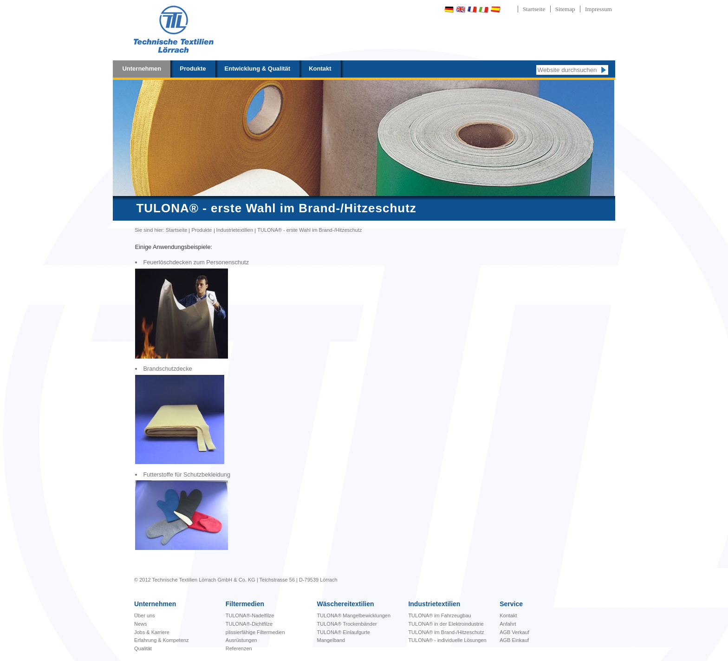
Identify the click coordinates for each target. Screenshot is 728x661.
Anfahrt (508, 624)
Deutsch (449, 9)
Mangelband (331, 640)
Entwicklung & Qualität (258, 68)
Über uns (144, 615)
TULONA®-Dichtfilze (249, 624)
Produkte (193, 68)
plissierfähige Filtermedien (255, 632)
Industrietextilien (235, 230)
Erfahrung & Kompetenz (161, 640)
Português (519, 9)
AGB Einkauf (514, 640)
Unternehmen (141, 68)
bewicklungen (354, 615)
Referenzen (239, 648)
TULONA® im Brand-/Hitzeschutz (446, 632)
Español (495, 9)
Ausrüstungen (241, 640)
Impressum (598, 9)
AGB (506, 632)
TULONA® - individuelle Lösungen (447, 640)
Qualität (143, 648)
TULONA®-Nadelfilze (250, 615)
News (140, 624)
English (460, 9)
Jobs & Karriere (151, 632)
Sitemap (565, 9)
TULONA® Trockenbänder (347, 624)
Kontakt (320, 68)
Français (472, 9)
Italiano (483, 9)
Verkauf (520, 632)
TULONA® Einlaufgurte (343, 632)
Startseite (534, 9)
